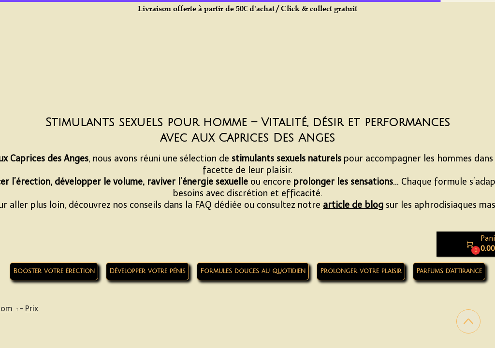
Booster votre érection (54, 271)
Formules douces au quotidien (253, 271)
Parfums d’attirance (449, 271)
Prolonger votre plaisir (361, 271)
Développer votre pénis (147, 271)
